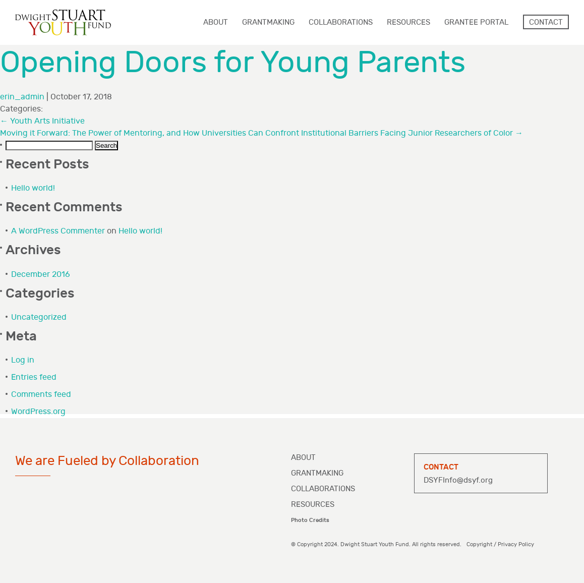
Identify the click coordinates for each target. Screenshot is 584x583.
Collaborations (323, 489)
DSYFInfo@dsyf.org (458, 480)
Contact (546, 22)
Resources (312, 504)
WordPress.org (38, 412)
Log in (22, 360)
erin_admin (22, 97)
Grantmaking (317, 473)
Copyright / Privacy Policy (500, 544)
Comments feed (41, 394)
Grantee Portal (476, 22)
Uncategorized (39, 317)
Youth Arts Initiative (42, 121)
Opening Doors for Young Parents (232, 63)
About (303, 457)
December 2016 (40, 274)
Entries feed (33, 377)
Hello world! (33, 188)
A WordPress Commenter (58, 231)
